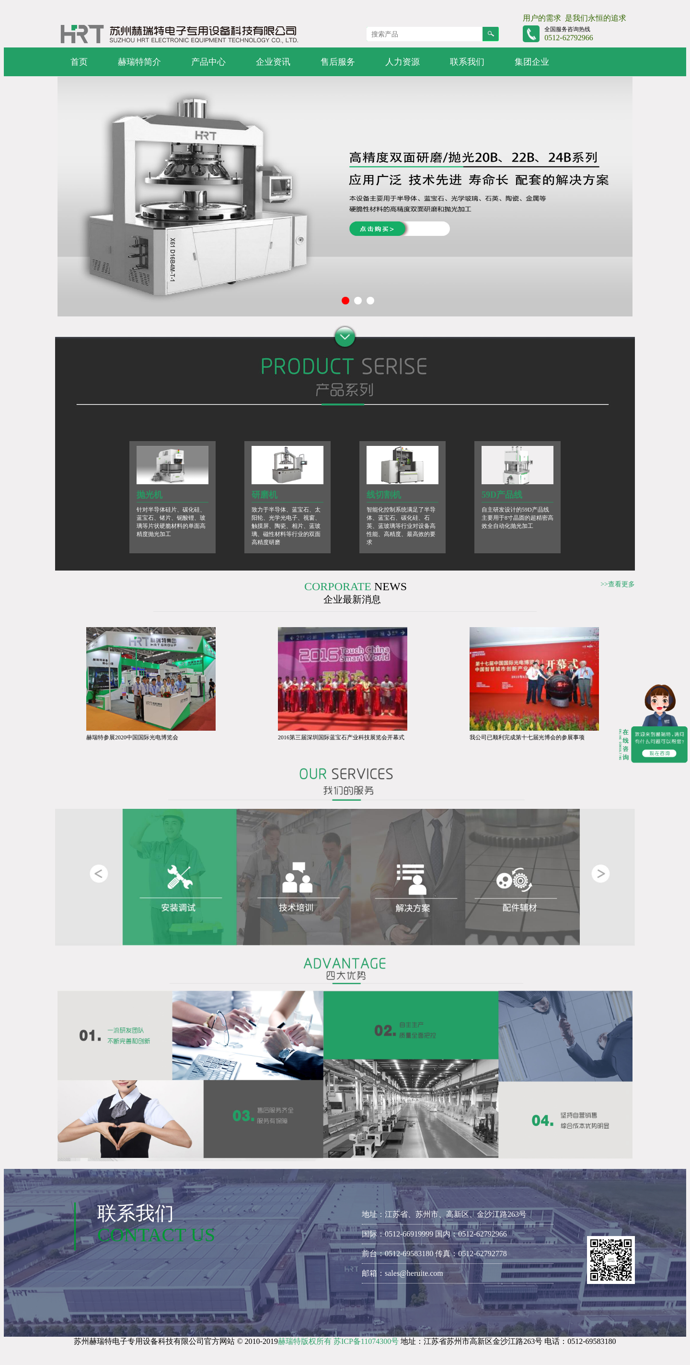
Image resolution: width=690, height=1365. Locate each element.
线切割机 (384, 495)
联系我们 (467, 62)
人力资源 (402, 62)
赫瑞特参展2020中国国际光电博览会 (132, 737)
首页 (79, 62)
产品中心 (208, 62)
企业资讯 (273, 62)
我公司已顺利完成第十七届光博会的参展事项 (527, 737)
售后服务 (338, 62)
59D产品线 (502, 495)
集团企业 (532, 62)
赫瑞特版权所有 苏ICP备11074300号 (338, 1341)
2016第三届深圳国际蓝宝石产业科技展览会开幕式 (341, 737)
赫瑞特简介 (139, 62)
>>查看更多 (617, 584)
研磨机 (264, 495)
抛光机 (149, 495)
